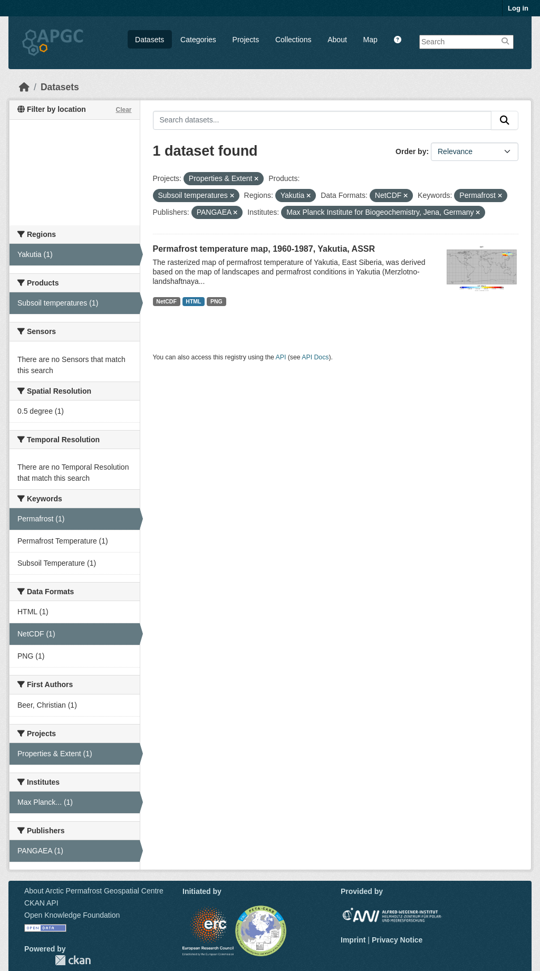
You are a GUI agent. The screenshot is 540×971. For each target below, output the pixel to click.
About (337, 39)
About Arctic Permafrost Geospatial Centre (93, 891)
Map (370, 39)
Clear (123, 109)
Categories (198, 39)
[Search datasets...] (322, 120)
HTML (193, 301)
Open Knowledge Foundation (72, 915)
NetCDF (166, 301)
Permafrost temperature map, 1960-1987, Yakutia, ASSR (264, 248)
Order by (411, 151)
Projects (246, 39)
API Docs (315, 357)
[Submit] (504, 120)
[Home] (24, 87)
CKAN (73, 960)
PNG (216, 301)
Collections (293, 39)
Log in (518, 8)
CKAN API (41, 903)
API (281, 357)
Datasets (149, 39)
